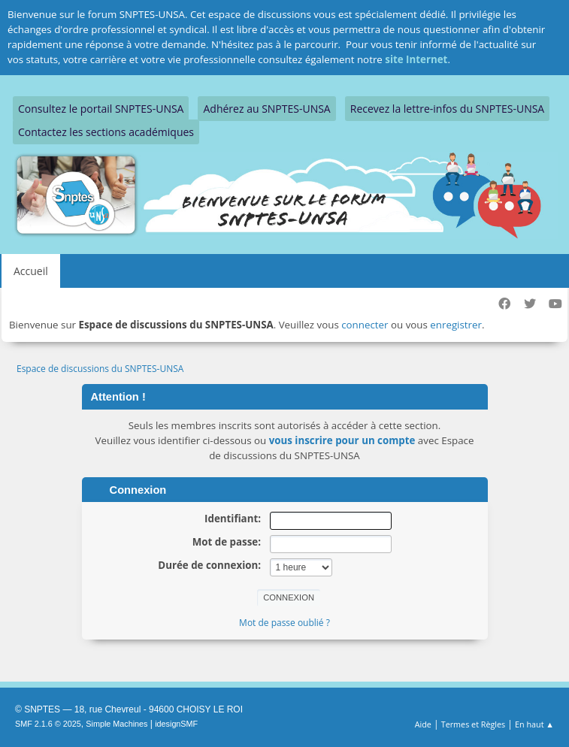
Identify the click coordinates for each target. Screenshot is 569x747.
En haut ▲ (534, 724)
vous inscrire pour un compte (342, 440)
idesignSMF (176, 723)
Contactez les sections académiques (106, 132)
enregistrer (456, 324)
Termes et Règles (473, 724)
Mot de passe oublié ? (284, 622)
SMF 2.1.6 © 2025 (48, 723)
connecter (364, 324)
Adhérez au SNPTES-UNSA (266, 108)
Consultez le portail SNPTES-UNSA (100, 108)
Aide (423, 724)
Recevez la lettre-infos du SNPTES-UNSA (447, 108)
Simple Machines (116, 723)
